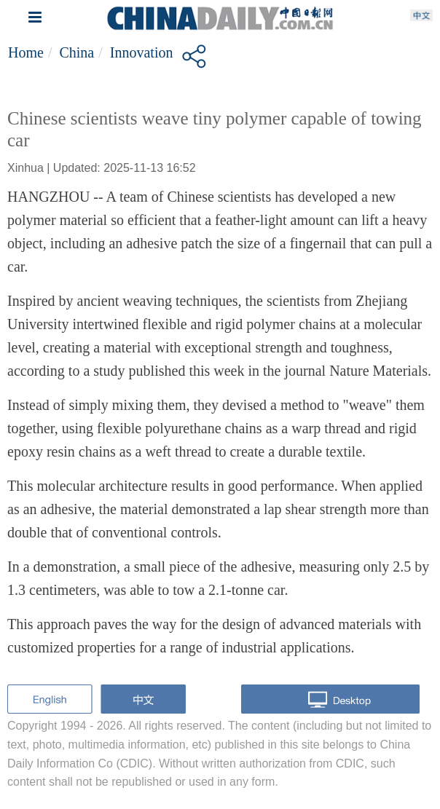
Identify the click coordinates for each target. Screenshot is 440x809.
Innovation (141, 52)
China (76, 52)
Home (26, 52)
